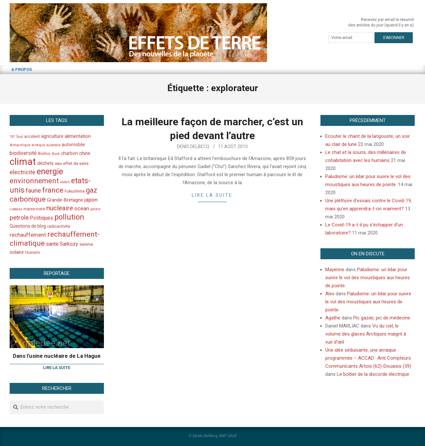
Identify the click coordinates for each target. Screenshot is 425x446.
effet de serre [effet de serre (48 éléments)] (75, 163)
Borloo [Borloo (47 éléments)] (44, 153)
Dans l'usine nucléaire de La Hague (57, 356)
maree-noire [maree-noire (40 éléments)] (34, 209)
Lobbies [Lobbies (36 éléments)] (16, 209)
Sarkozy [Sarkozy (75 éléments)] (69, 244)
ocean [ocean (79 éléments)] (81, 208)
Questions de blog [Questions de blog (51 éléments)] (28, 226)
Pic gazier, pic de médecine (381, 318)
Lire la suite (212, 195)
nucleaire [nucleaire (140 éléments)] (59, 208)
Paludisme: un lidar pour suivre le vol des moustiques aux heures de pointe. (367, 278)
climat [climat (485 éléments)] (23, 161)
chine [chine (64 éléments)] (84, 153)
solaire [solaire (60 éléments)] (17, 252)
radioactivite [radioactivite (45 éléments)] (58, 226)
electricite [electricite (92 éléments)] (22, 172)
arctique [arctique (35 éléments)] (38, 145)
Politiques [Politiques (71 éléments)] (41, 218)
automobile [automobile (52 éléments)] (73, 144)
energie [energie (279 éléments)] (50, 171)
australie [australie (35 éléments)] (53, 145)
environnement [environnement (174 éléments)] (34, 180)
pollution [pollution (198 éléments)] (69, 217)
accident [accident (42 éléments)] (32, 136)
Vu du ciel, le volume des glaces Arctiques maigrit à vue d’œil (365, 334)
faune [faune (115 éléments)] (33, 190)
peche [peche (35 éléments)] (95, 209)
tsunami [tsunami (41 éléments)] (32, 252)
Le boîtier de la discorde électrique (373, 374)
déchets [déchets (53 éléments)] (45, 163)
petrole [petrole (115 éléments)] (19, 217)
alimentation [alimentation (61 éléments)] (78, 136)
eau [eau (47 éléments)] (58, 163)
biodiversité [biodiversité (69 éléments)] (23, 153)
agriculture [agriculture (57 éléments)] (52, 136)
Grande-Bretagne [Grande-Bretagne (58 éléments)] (65, 200)
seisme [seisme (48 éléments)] (86, 244)
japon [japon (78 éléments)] (90, 199)
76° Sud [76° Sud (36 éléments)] (16, 136)
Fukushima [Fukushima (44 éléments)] (75, 191)
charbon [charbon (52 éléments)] (69, 153)
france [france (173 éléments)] (52, 190)
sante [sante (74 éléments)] (52, 244)
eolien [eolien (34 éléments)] (65, 182)
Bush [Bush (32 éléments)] (56, 154)
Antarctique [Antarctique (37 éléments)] (20, 145)
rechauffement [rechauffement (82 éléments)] (28, 235)
